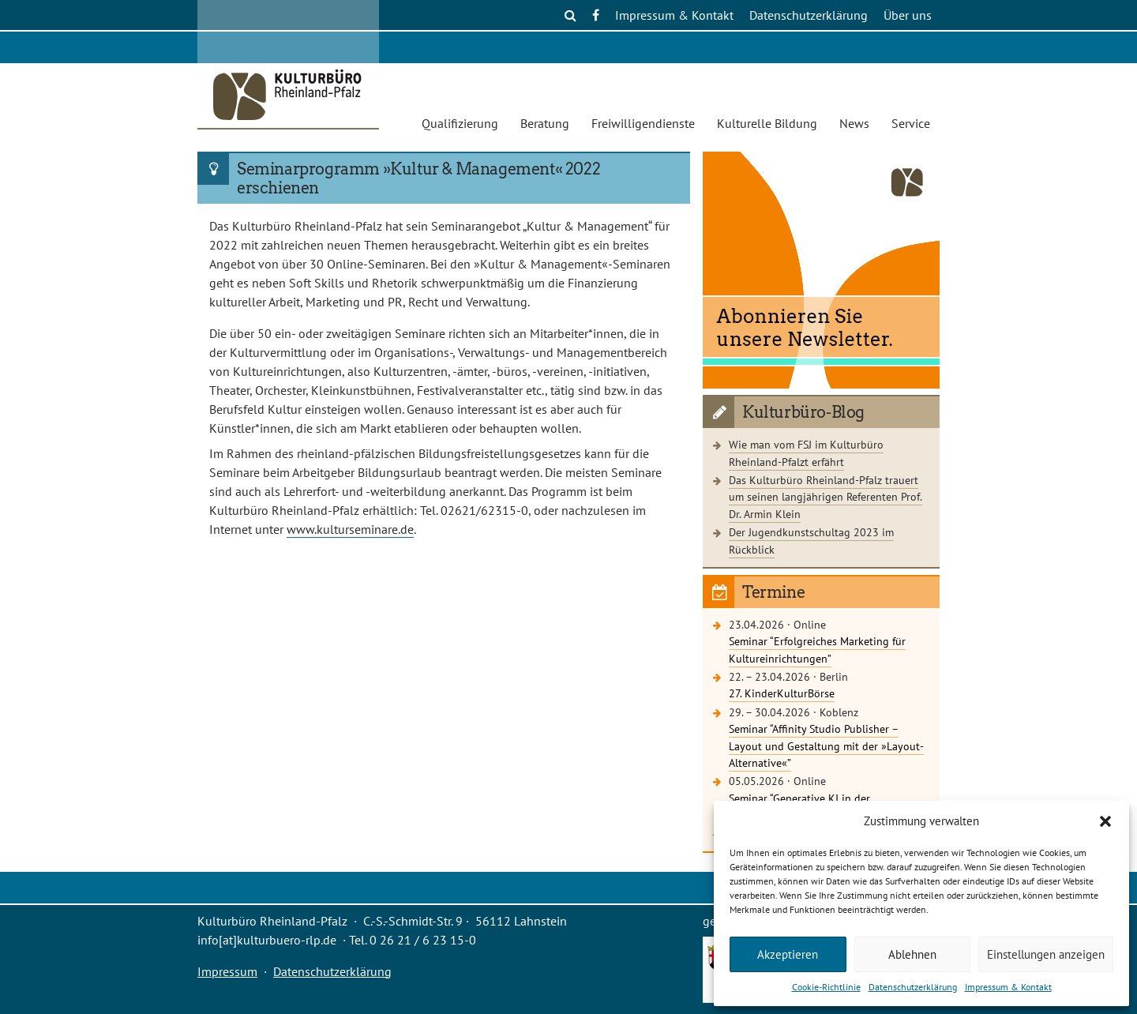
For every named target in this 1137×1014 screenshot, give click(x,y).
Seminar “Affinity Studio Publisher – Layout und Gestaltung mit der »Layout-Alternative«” (826, 745)
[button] (1105, 821)
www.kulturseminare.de (350, 529)
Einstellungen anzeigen (1046, 954)
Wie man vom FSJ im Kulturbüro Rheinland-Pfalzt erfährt (806, 453)
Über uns (908, 15)
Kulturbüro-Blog (803, 412)
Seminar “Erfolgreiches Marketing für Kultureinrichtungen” (817, 649)
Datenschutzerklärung (913, 987)
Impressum (227, 971)
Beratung (544, 123)
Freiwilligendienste (643, 123)
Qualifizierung (460, 123)
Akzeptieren (787, 954)
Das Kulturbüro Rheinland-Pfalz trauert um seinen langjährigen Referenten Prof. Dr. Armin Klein (825, 496)
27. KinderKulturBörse (782, 692)
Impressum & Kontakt (1008, 987)
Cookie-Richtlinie (826, 987)
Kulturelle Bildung (767, 123)
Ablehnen (912, 954)
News (854, 123)
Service (910, 123)
